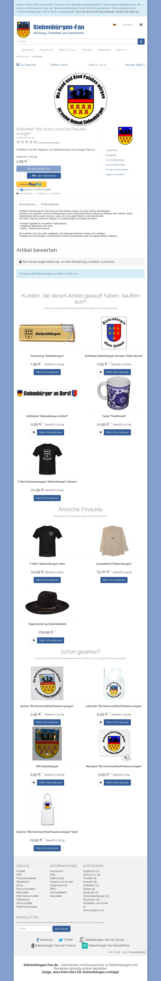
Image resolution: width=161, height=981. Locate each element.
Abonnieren (61, 928)
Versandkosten (137, 952)
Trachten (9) (90, 878)
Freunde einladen (26, 878)
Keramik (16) (90, 881)
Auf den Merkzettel (115, 165)
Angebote (46, 50)
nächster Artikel (134, 64)
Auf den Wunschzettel (117, 169)
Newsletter (56, 896)
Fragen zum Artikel (115, 174)
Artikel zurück (59, 64)
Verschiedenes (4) (93, 910)
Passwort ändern (25, 888)
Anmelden (128, 25)
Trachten (87, 50)
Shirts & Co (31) (92, 874)
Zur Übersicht (28, 64)
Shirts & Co (67, 50)
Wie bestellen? (58, 892)
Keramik (104, 50)
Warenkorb (22, 881)
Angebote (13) (91, 871)
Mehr (121, 50)
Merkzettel (22, 892)
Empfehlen (111, 155)
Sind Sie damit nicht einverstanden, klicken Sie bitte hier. (107, 11)
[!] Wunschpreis (50, 204)
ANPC (53, 888)
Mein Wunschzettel (27, 896)
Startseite (28, 50)
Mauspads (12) (91, 899)
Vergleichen (111, 150)
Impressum (56, 871)
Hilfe (19, 874)
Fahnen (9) (89, 888)
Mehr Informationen (47, 372)
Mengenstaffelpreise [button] (38, 168)
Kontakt (20, 871)
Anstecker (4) (90, 892)
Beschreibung (27, 204)
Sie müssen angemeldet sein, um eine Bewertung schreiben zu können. (68, 261)
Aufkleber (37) (91, 885)
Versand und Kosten (61, 881)
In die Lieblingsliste (115, 160)
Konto (19, 885)
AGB (52, 874)
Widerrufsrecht (58, 885)
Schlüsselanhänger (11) (96, 896)
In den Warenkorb (44, 175)
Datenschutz (57, 878)
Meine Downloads (26, 906)
